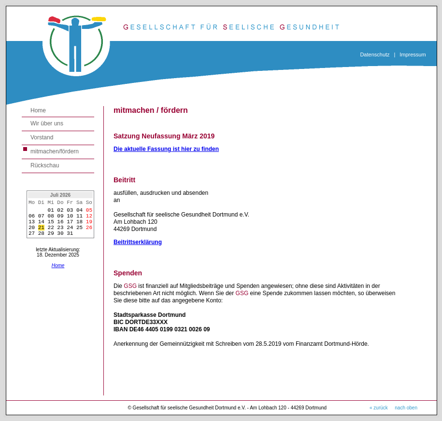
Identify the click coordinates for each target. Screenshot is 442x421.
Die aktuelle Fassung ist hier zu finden (166, 149)
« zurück (379, 407)
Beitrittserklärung (138, 242)
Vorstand (41, 137)
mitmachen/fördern (54, 151)
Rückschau (44, 165)
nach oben (406, 407)
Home (38, 110)
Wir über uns (46, 123)
